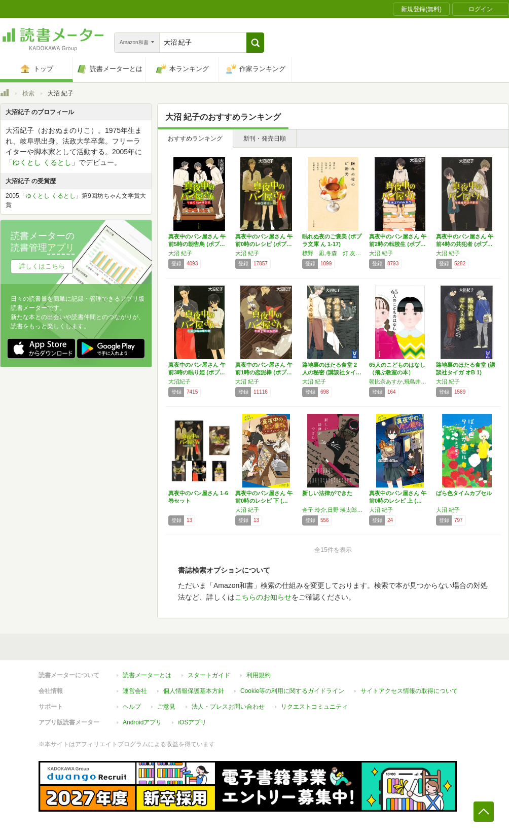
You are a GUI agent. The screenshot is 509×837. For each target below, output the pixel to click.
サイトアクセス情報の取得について (409, 691)
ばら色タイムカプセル (464, 493)
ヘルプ (132, 707)
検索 (28, 93)
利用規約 (258, 675)
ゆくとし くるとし (42, 162)
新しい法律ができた (327, 493)
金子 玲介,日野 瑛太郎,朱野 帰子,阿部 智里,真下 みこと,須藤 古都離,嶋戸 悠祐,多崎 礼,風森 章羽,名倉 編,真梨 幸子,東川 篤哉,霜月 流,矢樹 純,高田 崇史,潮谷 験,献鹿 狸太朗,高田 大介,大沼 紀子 (333, 510)
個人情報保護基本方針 (193, 691)
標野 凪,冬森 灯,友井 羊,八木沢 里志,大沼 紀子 (333, 253)
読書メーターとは (147, 675)
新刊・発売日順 (264, 138)
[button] (255, 42)
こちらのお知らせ (263, 597)
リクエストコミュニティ (314, 707)
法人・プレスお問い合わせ (228, 707)
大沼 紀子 (180, 253)
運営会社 (135, 691)
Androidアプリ (142, 722)
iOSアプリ (192, 722)
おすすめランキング (195, 138)
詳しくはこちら (42, 266)
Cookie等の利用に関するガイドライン (292, 691)
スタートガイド (209, 675)
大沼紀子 (179, 381)
